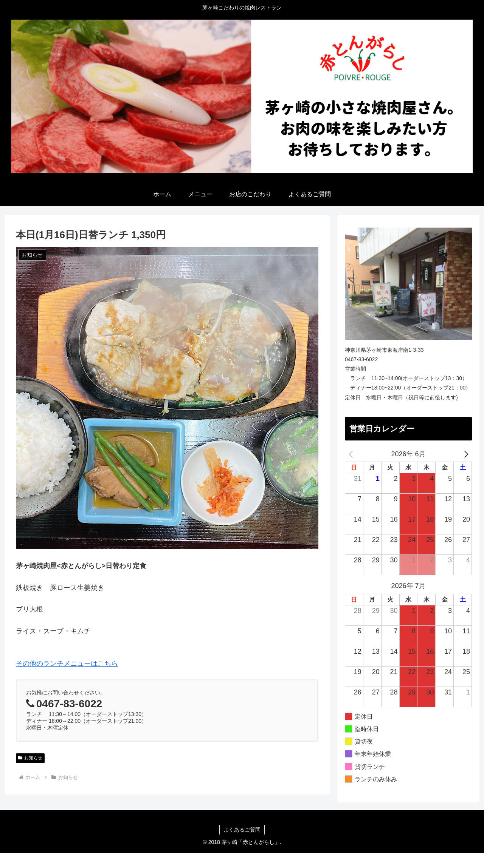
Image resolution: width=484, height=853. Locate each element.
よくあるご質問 (242, 830)
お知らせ (30, 758)
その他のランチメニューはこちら (67, 663)
